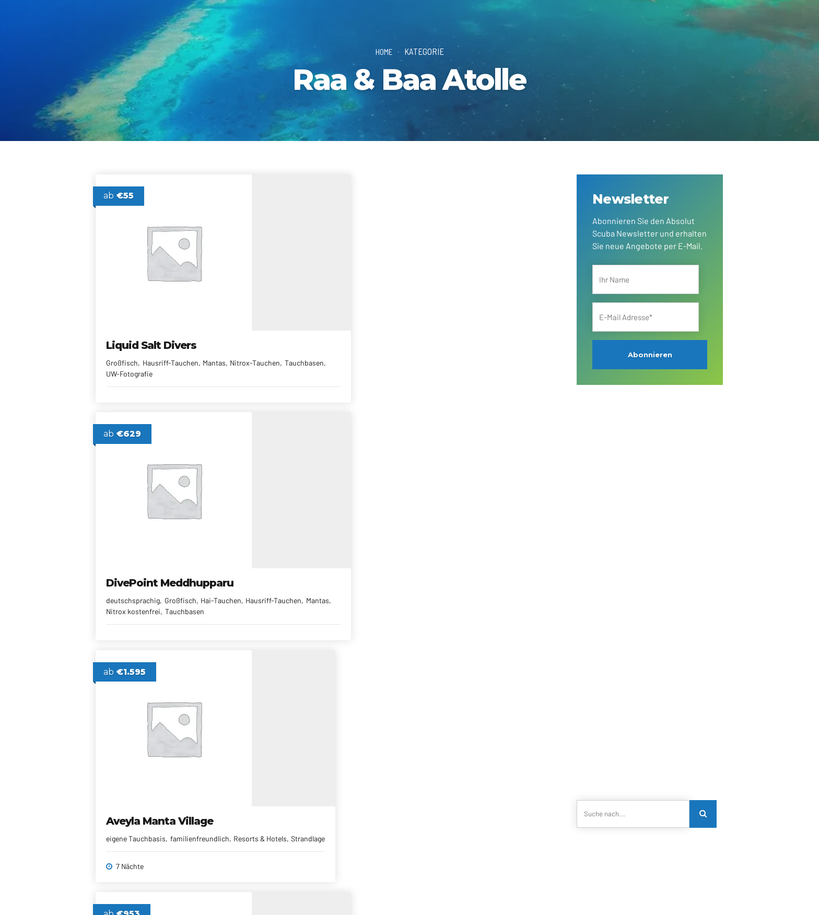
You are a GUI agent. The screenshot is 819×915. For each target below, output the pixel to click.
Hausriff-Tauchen (170, 352)
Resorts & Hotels (450, 363)
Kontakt (201, 891)
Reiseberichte (396, 891)
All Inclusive (126, 609)
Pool (139, 620)
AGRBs (439, 891)
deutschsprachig (290, 365)
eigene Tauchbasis (449, 352)
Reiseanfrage (244, 891)
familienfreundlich (178, 609)
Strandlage (499, 363)
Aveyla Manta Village (473, 335)
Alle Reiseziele (297, 891)
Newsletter (347, 891)
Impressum (477, 891)
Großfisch (122, 352)
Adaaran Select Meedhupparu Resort (162, 585)
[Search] (704, 814)
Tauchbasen (180, 363)
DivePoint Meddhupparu (299, 342)
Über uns (163, 891)
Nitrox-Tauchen (132, 363)
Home (383, 51)
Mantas (214, 352)
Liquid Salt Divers (152, 335)
